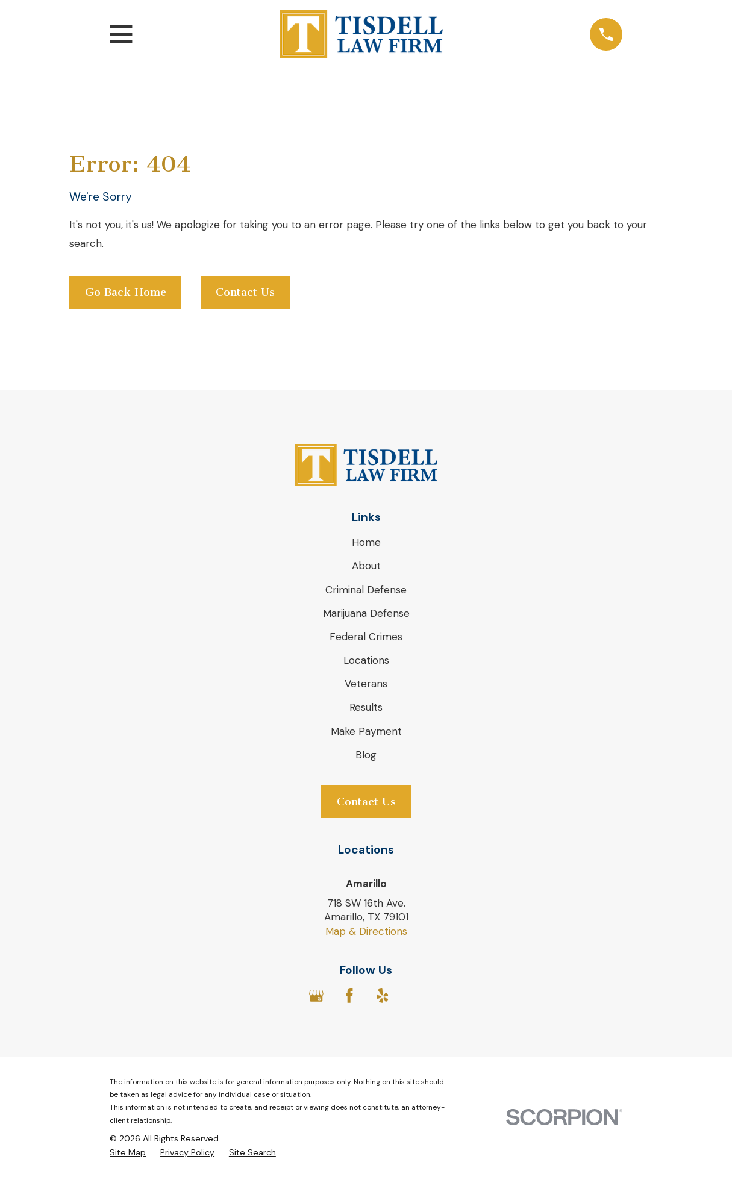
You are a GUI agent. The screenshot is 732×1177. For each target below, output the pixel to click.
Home (366, 542)
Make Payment (366, 731)
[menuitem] (128, 1153)
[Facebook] (349, 995)
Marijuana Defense (366, 613)
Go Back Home (125, 292)
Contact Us (245, 292)
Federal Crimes (366, 636)
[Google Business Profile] (316, 995)
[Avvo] (415, 995)
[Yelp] (382, 995)
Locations (366, 660)
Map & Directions (366, 931)
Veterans (366, 683)
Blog (366, 754)
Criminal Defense (366, 589)
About (366, 565)
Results (366, 707)
